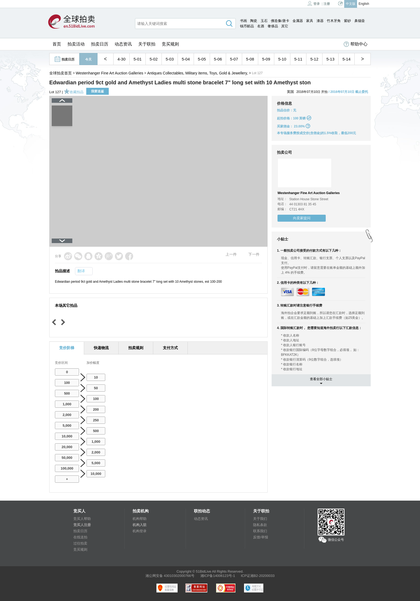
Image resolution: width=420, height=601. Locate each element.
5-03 (170, 59)
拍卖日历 (99, 44)
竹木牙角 (334, 21)
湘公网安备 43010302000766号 (169, 576)
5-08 (250, 59)
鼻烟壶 (359, 21)
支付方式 (170, 348)
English (364, 4)
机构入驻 (140, 525)
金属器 (297, 21)
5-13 (330, 59)
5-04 (186, 59)
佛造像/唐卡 (280, 21)
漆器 (320, 21)
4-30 (121, 59)
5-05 (202, 59)
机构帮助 (140, 519)
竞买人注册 (82, 525)
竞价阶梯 (66, 348)
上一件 (231, 254)
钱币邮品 (247, 26)
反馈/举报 (260, 537)
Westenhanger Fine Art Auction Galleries (109, 73)
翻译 (81, 271)
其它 (284, 26)
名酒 (260, 26)
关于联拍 (146, 44)
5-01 (137, 59)
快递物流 (101, 348)
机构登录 (140, 531)
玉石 (264, 21)
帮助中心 (356, 44)
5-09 (266, 59)
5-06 (218, 59)
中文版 (350, 4)
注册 (327, 4)
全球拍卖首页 (60, 73)
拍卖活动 (76, 44)
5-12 (314, 59)
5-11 (298, 59)
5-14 (346, 59)
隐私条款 (260, 525)
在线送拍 (80, 537)
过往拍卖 (80, 543)
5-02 (153, 59)
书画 (243, 21)
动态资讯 (123, 44)
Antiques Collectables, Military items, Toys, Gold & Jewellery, (197, 73)
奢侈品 (273, 26)
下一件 (254, 254)
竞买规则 (170, 44)
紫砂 (347, 21)
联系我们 (260, 531)
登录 (314, 3)
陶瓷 (253, 21)
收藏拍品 (74, 92)
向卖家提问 (301, 218)
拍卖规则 (135, 348)
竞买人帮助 (82, 519)
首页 (56, 44)
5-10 (282, 59)
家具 (309, 21)
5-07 (234, 59)
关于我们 (260, 519)
